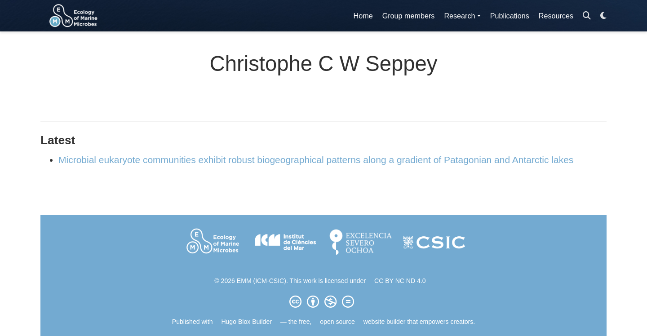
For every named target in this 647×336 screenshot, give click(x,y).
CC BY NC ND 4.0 (400, 280)
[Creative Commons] (323, 301)
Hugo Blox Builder (246, 321)
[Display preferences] (603, 16)
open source (337, 321)
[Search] (587, 16)
